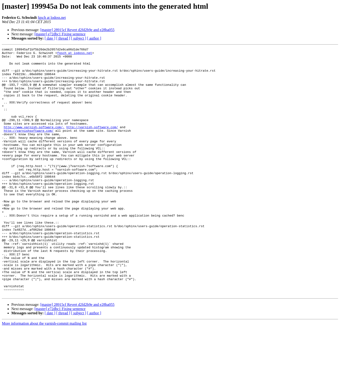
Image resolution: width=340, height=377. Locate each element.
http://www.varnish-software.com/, (34, 143)
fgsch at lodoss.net (52, 18)
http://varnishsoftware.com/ (29, 147)
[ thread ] (63, 38)
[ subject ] (78, 38)
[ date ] (50, 38)
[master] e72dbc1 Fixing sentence (59, 34)
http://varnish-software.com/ (92, 143)
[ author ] (94, 38)
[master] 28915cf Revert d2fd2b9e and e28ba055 (77, 30)
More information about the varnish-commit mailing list (44, 373)
